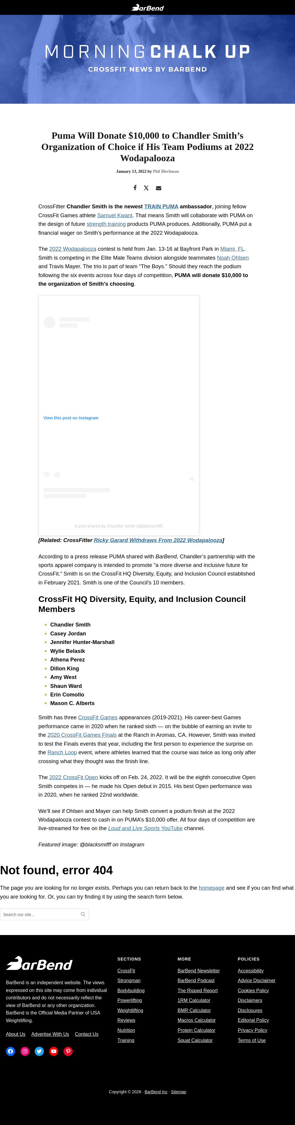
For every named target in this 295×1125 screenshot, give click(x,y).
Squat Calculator (195, 1040)
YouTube (145, 828)
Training (125, 1040)
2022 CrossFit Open (73, 777)
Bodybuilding (131, 990)
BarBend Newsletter (199, 970)
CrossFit (126, 970)
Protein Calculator (196, 1030)
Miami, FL (232, 249)
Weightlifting (130, 1010)
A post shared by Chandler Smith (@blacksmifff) (119, 526)
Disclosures (250, 1010)
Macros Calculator (197, 1020)
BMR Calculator (194, 1010)
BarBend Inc (156, 1091)
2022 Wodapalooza (72, 249)
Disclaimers (250, 1000)
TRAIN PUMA (161, 206)
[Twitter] (146, 188)
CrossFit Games (98, 717)
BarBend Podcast (196, 980)
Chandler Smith (87, 206)
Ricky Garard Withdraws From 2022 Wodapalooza (158, 540)
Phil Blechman (166, 171)
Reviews (126, 1020)
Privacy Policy (252, 1030)
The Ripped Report (198, 990)
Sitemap (178, 1091)
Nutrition (126, 1030)
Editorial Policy (253, 1020)
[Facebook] (135, 188)
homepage (211, 888)
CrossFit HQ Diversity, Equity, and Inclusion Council (163, 574)
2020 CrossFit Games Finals (82, 735)
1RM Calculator (194, 1000)
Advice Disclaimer (256, 980)
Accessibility (251, 970)
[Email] (159, 188)
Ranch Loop (62, 752)
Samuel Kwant (115, 215)
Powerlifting (129, 1000)
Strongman (129, 980)
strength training (106, 224)
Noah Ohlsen (233, 258)
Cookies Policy (253, 990)
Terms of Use (252, 1040)
